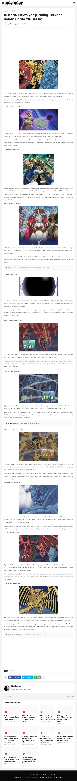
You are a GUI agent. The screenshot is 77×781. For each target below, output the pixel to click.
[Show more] (43, 677)
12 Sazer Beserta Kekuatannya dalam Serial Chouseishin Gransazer (29, 760)
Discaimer (51, 774)
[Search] (74, 3)
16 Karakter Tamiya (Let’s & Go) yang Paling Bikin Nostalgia (47, 717)
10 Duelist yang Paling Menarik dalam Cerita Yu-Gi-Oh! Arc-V (30, 267)
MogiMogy (16, 686)
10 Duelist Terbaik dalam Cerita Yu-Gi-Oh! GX (26, 423)
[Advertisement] (38, 44)
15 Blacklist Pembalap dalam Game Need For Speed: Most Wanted (29, 718)
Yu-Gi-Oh (13, 11)
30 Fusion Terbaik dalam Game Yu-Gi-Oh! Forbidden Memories (11, 739)
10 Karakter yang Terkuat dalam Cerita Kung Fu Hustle (11, 759)
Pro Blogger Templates (30, 777)
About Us (31, 774)
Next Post (70, 696)
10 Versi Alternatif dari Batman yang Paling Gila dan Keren (65, 738)
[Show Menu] (2, 3)
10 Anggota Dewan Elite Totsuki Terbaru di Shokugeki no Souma (64, 718)
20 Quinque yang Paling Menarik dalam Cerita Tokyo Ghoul (12, 717)
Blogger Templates (56, 777)
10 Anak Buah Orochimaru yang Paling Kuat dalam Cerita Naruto (46, 739)
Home (6, 11)
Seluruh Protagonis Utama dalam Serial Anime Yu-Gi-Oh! (29, 634)
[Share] (71, 23)
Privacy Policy (41, 774)
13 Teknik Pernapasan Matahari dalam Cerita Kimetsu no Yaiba (29, 739)
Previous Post (7, 696)
